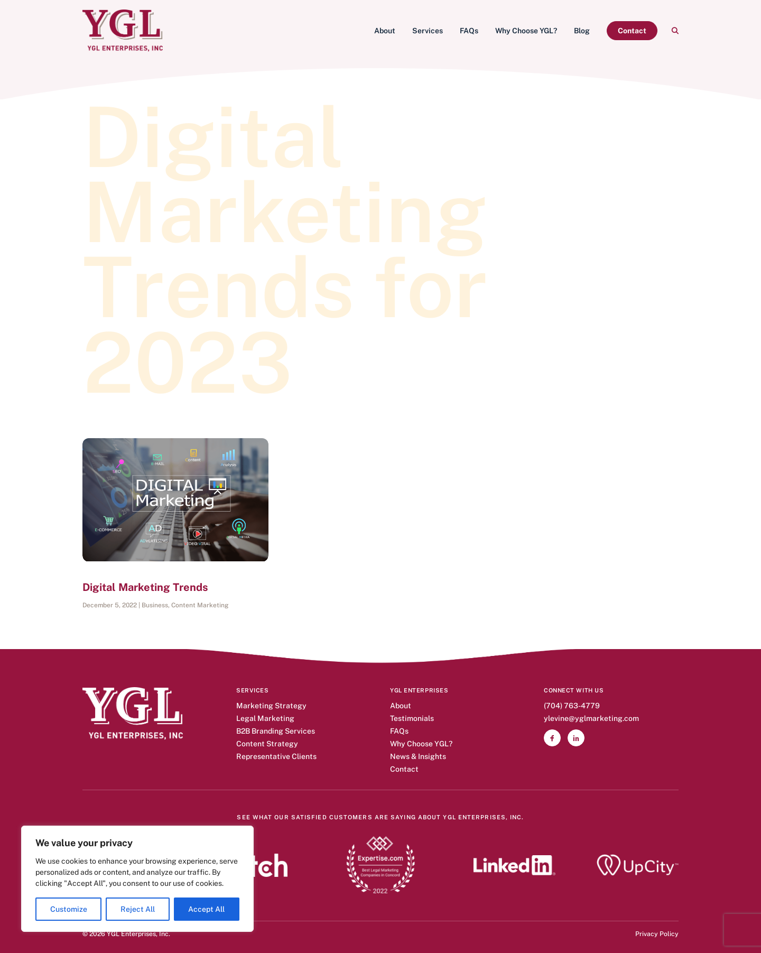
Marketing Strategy (271, 706)
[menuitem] (385, 30)
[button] (675, 30)
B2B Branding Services (275, 731)
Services (427, 30)
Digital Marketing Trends (145, 587)
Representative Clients (276, 757)
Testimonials (412, 719)
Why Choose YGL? (526, 30)
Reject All (137, 909)
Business (155, 605)
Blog (582, 30)
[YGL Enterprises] (122, 31)
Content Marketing (199, 605)
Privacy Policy (657, 934)
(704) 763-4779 (572, 706)
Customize (68, 909)
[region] (137, 879)
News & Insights (418, 757)
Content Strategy (267, 744)
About (384, 30)
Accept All (206, 909)
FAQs (469, 30)
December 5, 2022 (109, 605)
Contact (404, 769)
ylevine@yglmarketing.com (591, 719)
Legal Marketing (265, 719)
